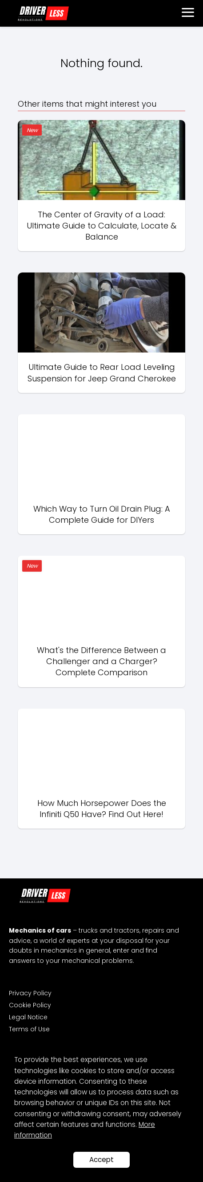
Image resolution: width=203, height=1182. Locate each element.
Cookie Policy (30, 1005)
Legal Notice (28, 1017)
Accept (101, 1159)
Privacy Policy (30, 993)
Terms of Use (29, 1029)
